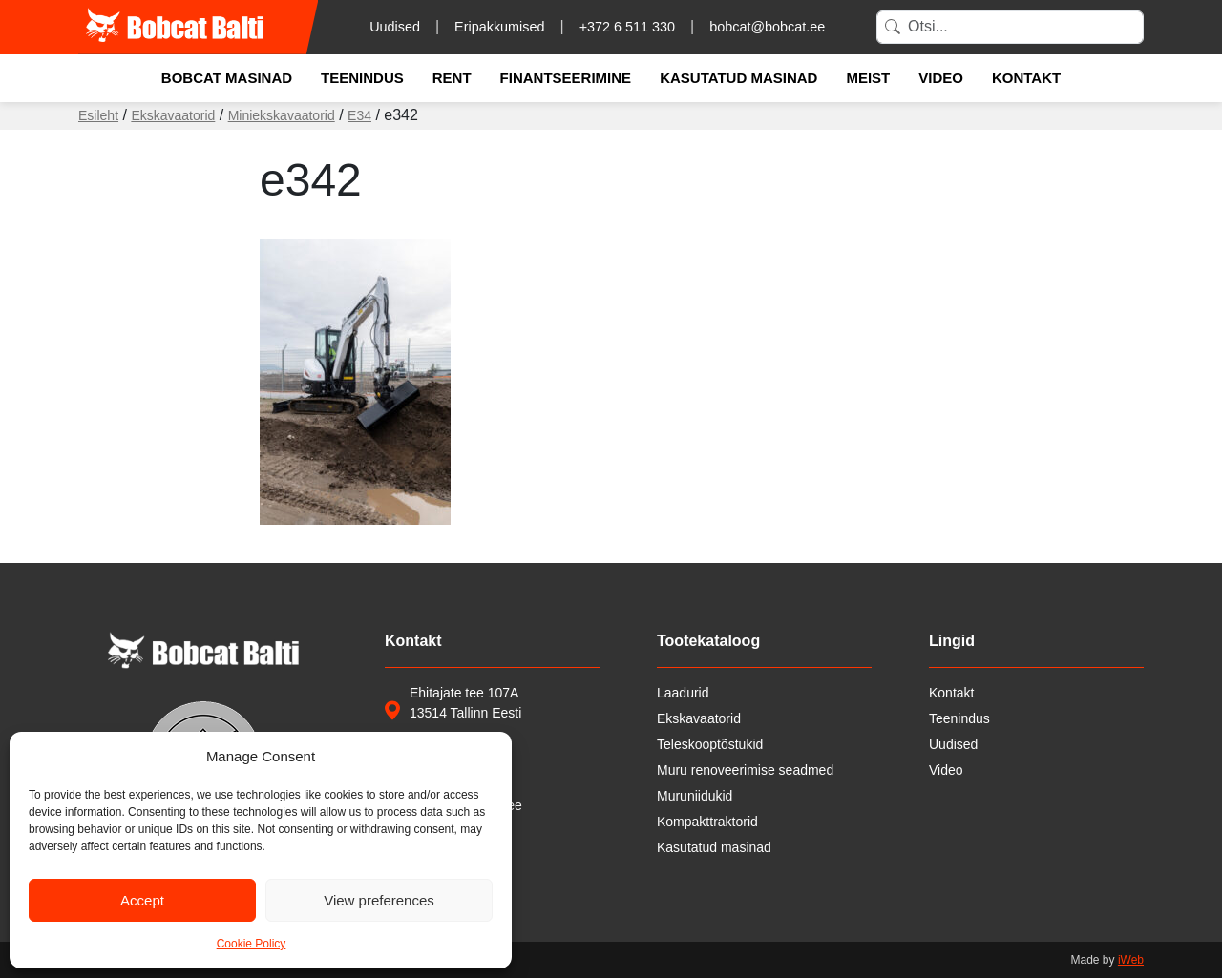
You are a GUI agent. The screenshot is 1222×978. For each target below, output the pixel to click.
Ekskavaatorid (173, 115)
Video (940, 78)
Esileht (98, 115)
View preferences (379, 900)
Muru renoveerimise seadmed (745, 770)
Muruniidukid (694, 795)
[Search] (1010, 27)
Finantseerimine (566, 78)
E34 (359, 115)
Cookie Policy (251, 943)
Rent (452, 78)
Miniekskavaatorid (281, 115)
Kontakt (1026, 78)
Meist (868, 78)
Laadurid (683, 692)
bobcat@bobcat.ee (767, 26)
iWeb (1131, 960)
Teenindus (362, 78)
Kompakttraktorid (707, 821)
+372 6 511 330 (627, 26)
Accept (142, 900)
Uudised (394, 26)
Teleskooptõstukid (710, 744)
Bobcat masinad (226, 78)
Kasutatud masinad (738, 78)
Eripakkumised (499, 26)
